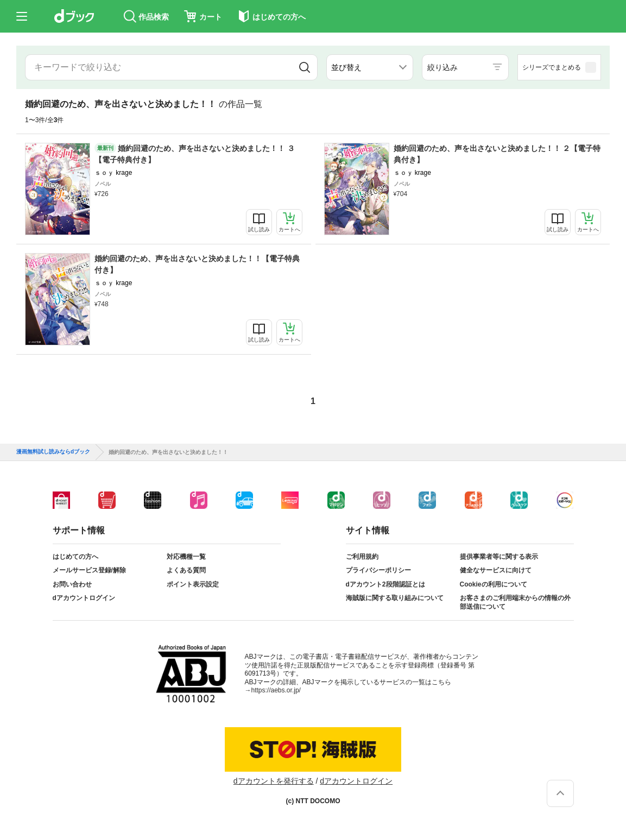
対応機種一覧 (186, 556)
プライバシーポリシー (378, 570)
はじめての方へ (75, 556)
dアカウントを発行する (273, 781)
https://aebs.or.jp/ (276, 690)
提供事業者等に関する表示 (499, 556)
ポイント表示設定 (193, 584)
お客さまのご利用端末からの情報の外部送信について (515, 602)
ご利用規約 (362, 556)
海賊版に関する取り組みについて (395, 598)
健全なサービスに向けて (496, 570)
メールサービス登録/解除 (89, 570)
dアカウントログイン (84, 598)
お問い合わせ (72, 584)
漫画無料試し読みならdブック (53, 452)
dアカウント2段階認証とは (385, 584)
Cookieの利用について (493, 584)
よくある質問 (186, 570)
